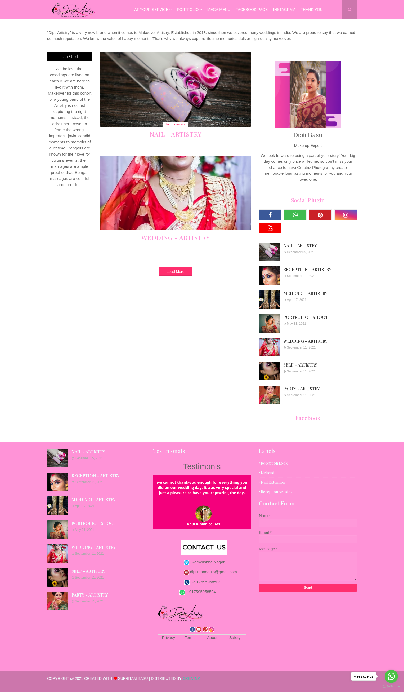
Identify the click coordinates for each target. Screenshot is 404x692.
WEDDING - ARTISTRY (175, 237)
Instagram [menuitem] (284, 9)
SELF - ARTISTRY (300, 365)
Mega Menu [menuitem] (218, 9)
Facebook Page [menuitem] (252, 9)
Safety (235, 637)
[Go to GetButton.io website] (391, 686)
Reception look (274, 463)
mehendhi (269, 472)
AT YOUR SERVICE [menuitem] (151, 9)
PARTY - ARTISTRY (301, 388)
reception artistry (276, 491)
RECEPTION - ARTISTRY (307, 269)
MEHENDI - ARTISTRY (305, 293)
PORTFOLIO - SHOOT (305, 317)
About (212, 637)
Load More (176, 272)
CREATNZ (191, 678)
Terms (190, 637)
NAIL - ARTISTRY (175, 134)
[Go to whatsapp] (391, 676)
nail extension (273, 482)
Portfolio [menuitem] (188, 9)
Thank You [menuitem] (312, 9)
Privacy (168, 637)
